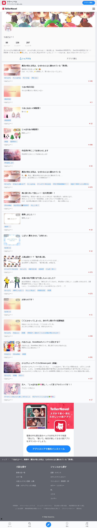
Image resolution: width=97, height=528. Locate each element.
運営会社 (79, 508)
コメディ (54, 498)
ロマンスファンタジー (58, 477)
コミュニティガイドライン (44, 505)
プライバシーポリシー (68, 508)
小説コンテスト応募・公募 (25, 481)
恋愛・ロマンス (56, 473)
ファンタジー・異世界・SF (60, 481)
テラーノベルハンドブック (27, 505)
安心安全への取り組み (60, 505)
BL (51, 490)
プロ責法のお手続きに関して (51, 508)
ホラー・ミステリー (57, 485)
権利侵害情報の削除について (33, 508)
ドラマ (53, 494)
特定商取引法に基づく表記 (76, 505)
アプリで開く (88, 3)
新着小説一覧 (20, 473)
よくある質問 (19, 508)
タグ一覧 (19, 477)
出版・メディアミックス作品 (26, 485)
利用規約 (15, 505)
